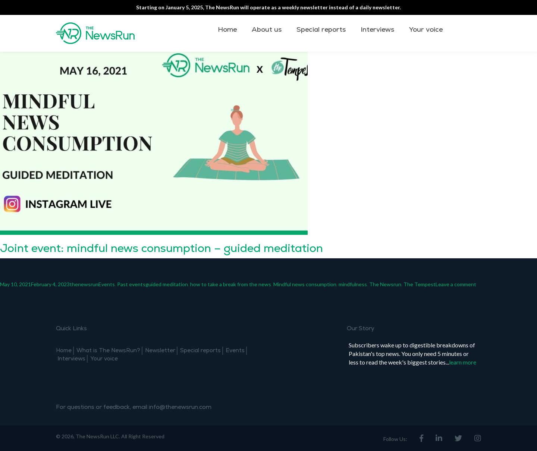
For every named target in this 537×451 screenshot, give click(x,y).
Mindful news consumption (304, 284)
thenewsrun (84, 284)
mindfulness (353, 284)
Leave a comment (456, 284)
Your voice (426, 29)
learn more (462, 362)
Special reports (321, 29)
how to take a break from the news (230, 284)
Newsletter (160, 350)
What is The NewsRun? (108, 350)
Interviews (377, 29)
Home (227, 29)
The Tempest (419, 284)
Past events (131, 284)
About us (267, 29)
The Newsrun (385, 284)
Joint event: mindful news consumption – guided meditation (161, 248)
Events (106, 284)
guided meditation (166, 284)
